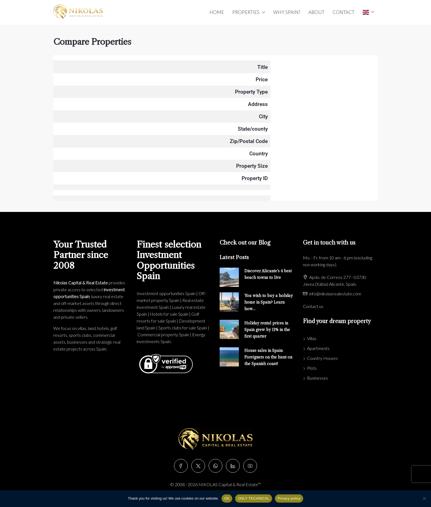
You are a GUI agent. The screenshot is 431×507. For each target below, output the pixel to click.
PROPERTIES (245, 12)
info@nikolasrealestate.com (335, 293)
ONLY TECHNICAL (253, 498)
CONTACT (343, 12)
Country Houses (322, 358)
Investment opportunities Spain (166, 293)
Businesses (317, 377)
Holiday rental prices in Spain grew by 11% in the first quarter (267, 330)
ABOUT (316, 12)
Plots (312, 368)
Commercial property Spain (163, 334)
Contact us (313, 306)
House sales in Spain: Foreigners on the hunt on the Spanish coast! (268, 357)
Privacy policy (289, 498)
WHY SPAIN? (286, 12)
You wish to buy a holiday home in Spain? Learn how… (268, 302)
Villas (311, 338)
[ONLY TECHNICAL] (424, 498)
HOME (216, 12)
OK (227, 498)
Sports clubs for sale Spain (182, 327)
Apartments (318, 348)
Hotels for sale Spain (169, 313)
